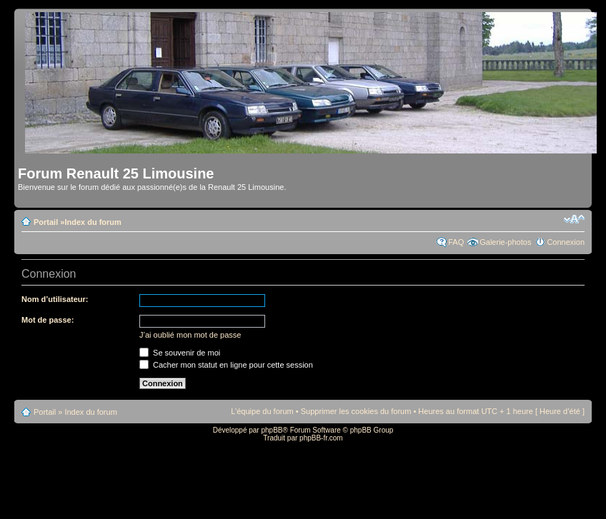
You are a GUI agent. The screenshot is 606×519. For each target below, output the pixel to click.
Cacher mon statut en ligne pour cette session (226, 365)
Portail (46, 222)
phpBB (271, 430)
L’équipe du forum (262, 411)
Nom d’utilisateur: (55, 299)
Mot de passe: (47, 320)
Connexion (566, 242)
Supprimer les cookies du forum (356, 411)
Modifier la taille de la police (574, 219)
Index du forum (92, 222)
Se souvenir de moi (179, 352)
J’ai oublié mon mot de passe (190, 335)
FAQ (456, 242)
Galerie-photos (505, 242)
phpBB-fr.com (321, 438)
